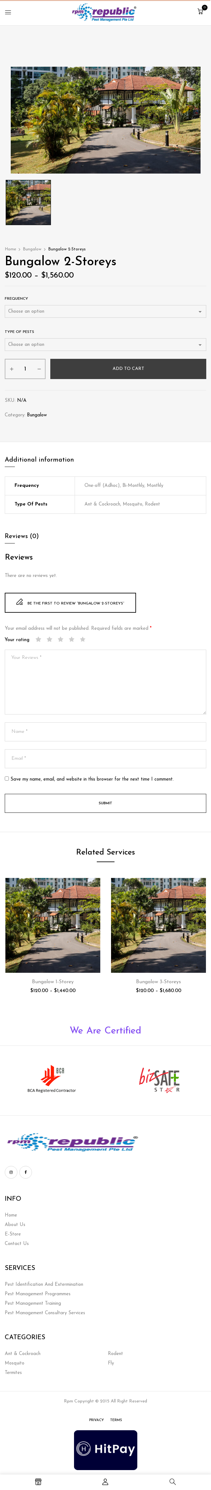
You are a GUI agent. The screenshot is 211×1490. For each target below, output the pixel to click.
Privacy (96, 1420)
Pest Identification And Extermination (44, 1284)
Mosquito (14, 1363)
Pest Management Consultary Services (45, 1313)
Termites (13, 1372)
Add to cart (128, 368)
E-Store (13, 1234)
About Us (15, 1225)
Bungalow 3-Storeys (158, 981)
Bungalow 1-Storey (53, 981)
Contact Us (17, 1244)
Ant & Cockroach (22, 1354)
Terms (116, 1420)
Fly (111, 1363)
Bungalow (32, 249)
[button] (200, 12)
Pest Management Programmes (38, 1294)
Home (10, 249)
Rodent (115, 1354)
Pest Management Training (33, 1303)
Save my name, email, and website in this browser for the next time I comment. (92, 779)
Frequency (16, 299)
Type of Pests (19, 332)
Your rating (17, 640)
